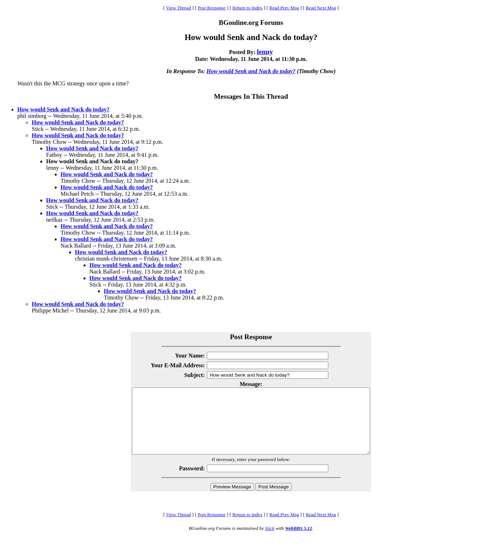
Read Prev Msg (284, 7)
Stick (269, 541)
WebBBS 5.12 (298, 541)
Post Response (211, 7)
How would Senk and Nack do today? (251, 71)
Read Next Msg (321, 7)
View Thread (178, 7)
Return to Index (247, 7)
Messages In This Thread (251, 96)
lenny (265, 52)
